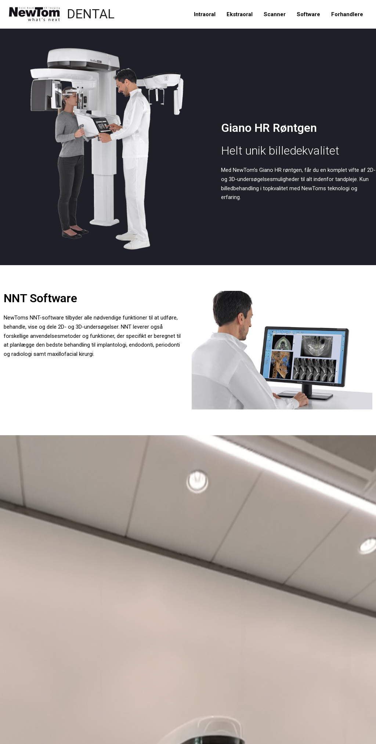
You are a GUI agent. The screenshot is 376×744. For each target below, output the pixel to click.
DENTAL (91, 14)
